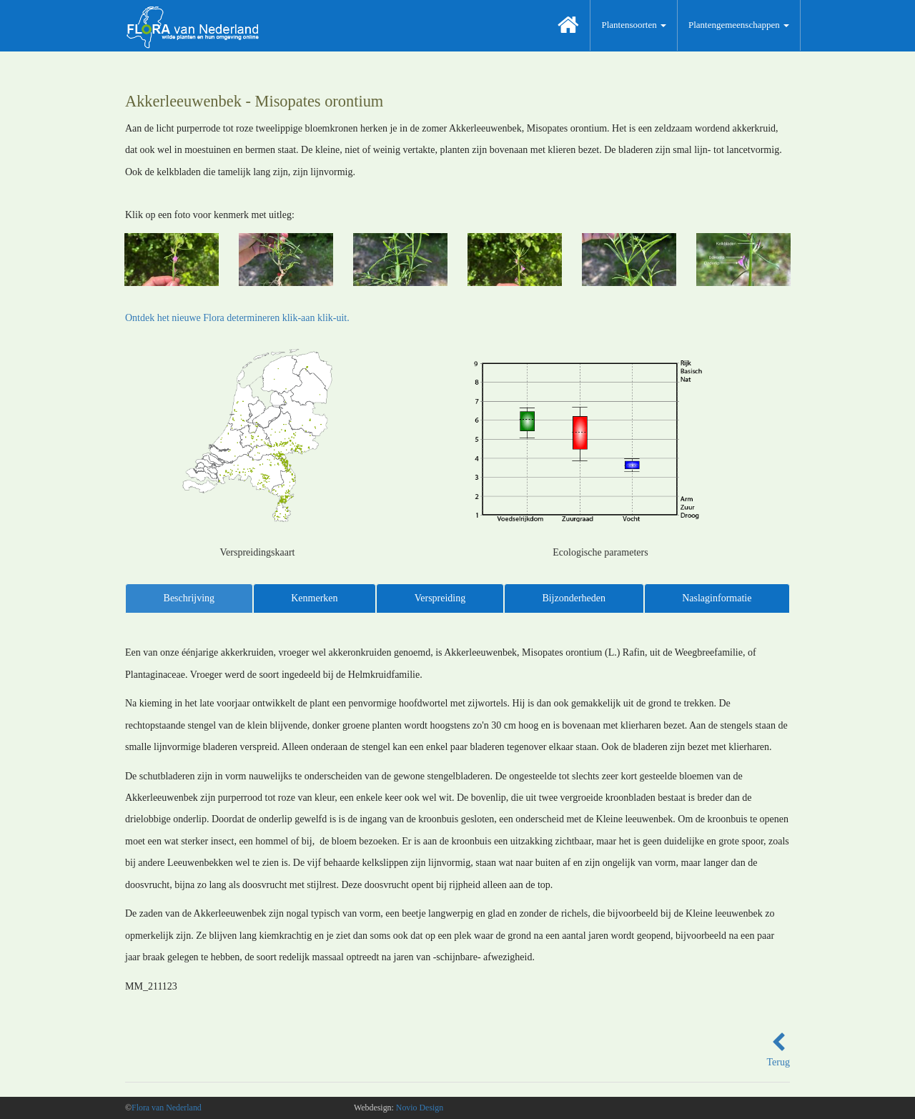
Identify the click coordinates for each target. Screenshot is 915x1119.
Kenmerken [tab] (314, 598)
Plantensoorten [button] (633, 24)
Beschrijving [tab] (189, 598)
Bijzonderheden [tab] (573, 598)
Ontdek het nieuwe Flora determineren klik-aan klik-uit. (237, 317)
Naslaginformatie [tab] (716, 598)
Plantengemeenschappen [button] (738, 24)
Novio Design (419, 1108)
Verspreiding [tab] (440, 598)
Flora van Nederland (167, 1108)
